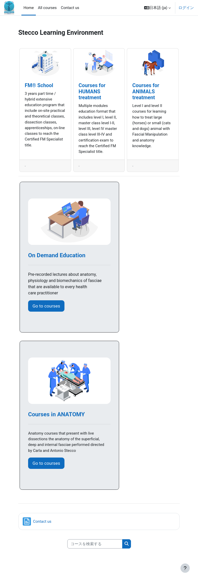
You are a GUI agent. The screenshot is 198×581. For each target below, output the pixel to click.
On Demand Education (56, 255)
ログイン (186, 7)
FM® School (39, 85)
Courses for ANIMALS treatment (145, 91)
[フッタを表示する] (185, 568)
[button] (157, 7)
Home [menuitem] (28, 7)
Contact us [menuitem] (70, 7)
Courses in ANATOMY (56, 414)
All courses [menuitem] (47, 7)
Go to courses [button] (46, 306)
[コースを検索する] (94, 544)
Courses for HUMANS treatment (92, 91)
